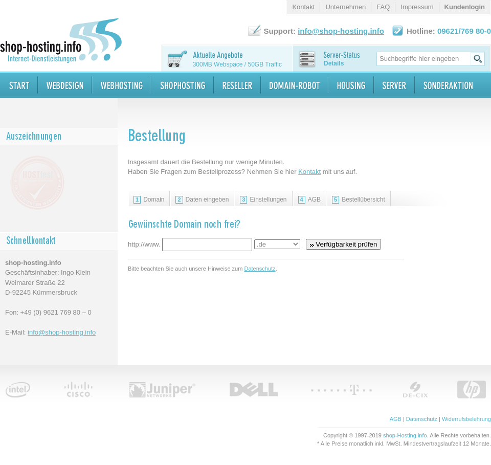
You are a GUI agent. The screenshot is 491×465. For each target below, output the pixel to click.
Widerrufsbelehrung (466, 419)
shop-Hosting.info (405, 435)
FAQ (383, 7)
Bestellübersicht (358, 200)
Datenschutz (259, 268)
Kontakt (309, 171)
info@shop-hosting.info (62, 332)
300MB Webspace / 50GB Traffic (237, 64)
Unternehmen (345, 7)
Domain (148, 200)
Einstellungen (263, 200)
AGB (309, 200)
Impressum (416, 7)
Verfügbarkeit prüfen (343, 244)
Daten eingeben (202, 200)
